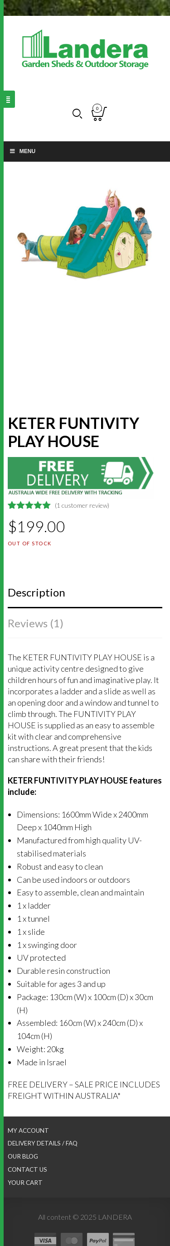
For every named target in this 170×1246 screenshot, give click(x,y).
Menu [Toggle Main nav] (22, 151)
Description (36, 592)
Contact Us (27, 1169)
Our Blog (23, 1156)
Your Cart (25, 1182)
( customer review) (82, 505)
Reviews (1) (35, 623)
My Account (28, 1130)
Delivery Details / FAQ (43, 1143)
